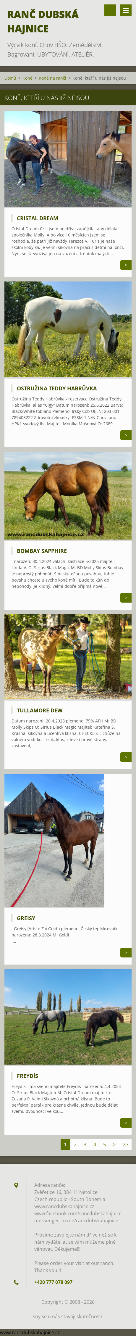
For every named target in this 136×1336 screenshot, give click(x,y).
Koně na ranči (52, 78)
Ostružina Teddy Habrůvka (57, 388)
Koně (27, 78)
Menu (126, 10)
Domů (10, 78)
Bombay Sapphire (42, 550)
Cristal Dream (37, 218)
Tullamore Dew (39, 710)
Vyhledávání (110, 10)
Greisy (26, 918)
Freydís (27, 1075)
